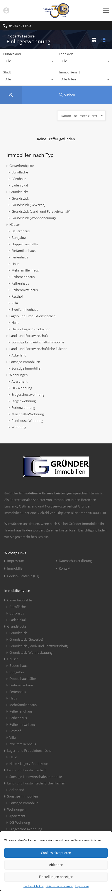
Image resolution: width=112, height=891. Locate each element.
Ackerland (19, 355)
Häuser (14, 224)
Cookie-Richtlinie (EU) (23, 576)
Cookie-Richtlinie (34, 886)
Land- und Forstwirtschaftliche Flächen (38, 348)
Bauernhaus (21, 231)
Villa (15, 303)
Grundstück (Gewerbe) (28, 205)
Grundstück (20, 198)
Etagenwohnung (24, 401)
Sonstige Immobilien (24, 362)
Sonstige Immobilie (26, 368)
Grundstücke (19, 192)
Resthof (17, 296)
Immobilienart (69, 72)
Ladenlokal (20, 185)
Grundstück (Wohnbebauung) (34, 218)
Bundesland (12, 54)
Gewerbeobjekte (21, 165)
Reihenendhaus (23, 277)
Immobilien (15, 568)
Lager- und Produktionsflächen (32, 316)
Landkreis (66, 54)
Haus (15, 263)
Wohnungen (18, 375)
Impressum (82, 886)
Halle (15, 322)
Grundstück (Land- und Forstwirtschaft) (41, 211)
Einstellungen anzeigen (56, 876)
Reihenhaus (20, 283)
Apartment (19, 381)
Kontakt (64, 568)
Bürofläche (20, 172)
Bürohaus (19, 179)
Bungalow (19, 237)
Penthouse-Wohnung (27, 420)
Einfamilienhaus (24, 250)
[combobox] (28, 62)
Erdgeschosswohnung (28, 394)
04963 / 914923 (20, 26)
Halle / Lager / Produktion (31, 329)
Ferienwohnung (23, 407)
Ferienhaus (20, 257)
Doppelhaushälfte (25, 244)
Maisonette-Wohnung (28, 414)
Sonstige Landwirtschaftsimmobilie (38, 342)
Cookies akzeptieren (56, 852)
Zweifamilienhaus (25, 309)
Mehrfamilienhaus (25, 270)
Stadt (7, 72)
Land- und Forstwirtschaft (28, 335)
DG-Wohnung (22, 388)
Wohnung (19, 427)
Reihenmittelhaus (25, 290)
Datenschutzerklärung (59, 886)
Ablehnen (56, 864)
